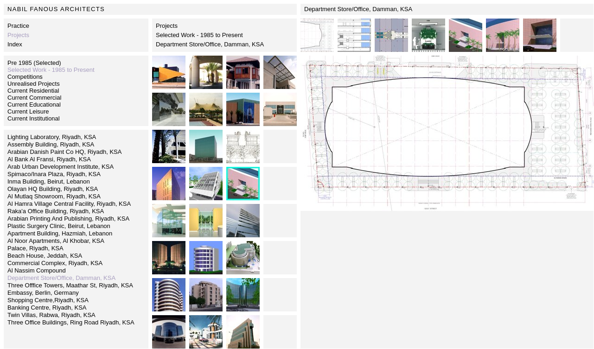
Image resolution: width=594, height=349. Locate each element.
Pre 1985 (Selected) (34, 62)
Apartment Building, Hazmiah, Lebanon (59, 233)
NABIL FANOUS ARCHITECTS (56, 9)
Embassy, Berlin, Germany (43, 292)
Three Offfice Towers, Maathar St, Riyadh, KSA (70, 285)
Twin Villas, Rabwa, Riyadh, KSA (51, 314)
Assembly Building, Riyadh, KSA (50, 144)
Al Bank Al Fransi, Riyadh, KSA (49, 159)
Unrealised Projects (33, 83)
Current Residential (33, 90)
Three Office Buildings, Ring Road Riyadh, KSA (70, 322)
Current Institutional (33, 118)
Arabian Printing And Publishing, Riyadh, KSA (68, 218)
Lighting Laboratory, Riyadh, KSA (51, 136)
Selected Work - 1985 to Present (199, 35)
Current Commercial (34, 97)
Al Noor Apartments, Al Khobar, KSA (55, 240)
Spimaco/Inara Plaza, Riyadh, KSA (54, 174)
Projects (167, 25)
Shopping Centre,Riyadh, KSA (48, 300)
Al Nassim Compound (36, 270)
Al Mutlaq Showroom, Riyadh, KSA (54, 196)
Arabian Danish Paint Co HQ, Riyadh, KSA (64, 151)
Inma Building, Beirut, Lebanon (48, 181)
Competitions (25, 76)
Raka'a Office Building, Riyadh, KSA (55, 211)
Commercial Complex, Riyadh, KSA (54, 263)
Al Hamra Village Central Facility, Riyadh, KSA (69, 203)
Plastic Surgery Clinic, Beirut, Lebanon (58, 225)
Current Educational (34, 104)
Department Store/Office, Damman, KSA (210, 44)
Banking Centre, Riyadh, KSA (47, 307)
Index (14, 44)
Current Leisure (28, 111)
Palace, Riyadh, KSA (35, 248)
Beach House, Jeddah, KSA (44, 255)
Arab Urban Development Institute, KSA (60, 166)
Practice (18, 25)
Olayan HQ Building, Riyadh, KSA (52, 188)
